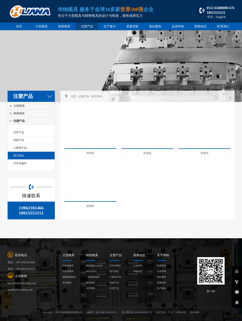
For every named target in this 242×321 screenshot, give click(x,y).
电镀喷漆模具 (69, 277)
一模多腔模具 (93, 277)
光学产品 (18, 132)
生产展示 (110, 26)
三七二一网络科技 (177, 312)
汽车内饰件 (68, 265)
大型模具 (42, 26)
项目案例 (155, 26)
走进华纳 (178, 26)
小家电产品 (20, 147)
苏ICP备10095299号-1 (106, 312)
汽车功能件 (20, 163)
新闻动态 (200, 26)
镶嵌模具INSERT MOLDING (94, 268)
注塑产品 (87, 26)
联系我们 (223, 26)
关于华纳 (163, 255)
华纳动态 (137, 271)
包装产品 (18, 140)
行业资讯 (137, 265)
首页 (19, 26)
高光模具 (66, 282)
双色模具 (90, 282)
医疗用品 (18, 155)
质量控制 (132, 26)
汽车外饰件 (68, 271)
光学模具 (90, 288)
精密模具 (64, 26)
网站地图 (194, 312)
